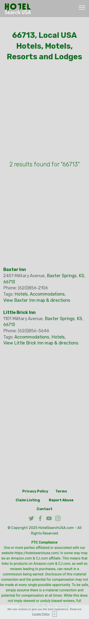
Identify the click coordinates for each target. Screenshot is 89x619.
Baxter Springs (62, 275)
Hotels (21, 294)
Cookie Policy (40, 614)
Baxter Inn (14, 269)
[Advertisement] (44, 112)
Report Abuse (61, 500)
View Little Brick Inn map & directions (40, 343)
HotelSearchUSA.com (56, 528)
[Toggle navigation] (82, 7)
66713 (9, 282)
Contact (44, 509)
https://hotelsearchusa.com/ (37, 553)
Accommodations (47, 294)
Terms (61, 491)
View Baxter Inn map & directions (36, 300)
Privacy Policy (35, 491)
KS (81, 275)
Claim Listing (28, 500)
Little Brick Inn (19, 312)
